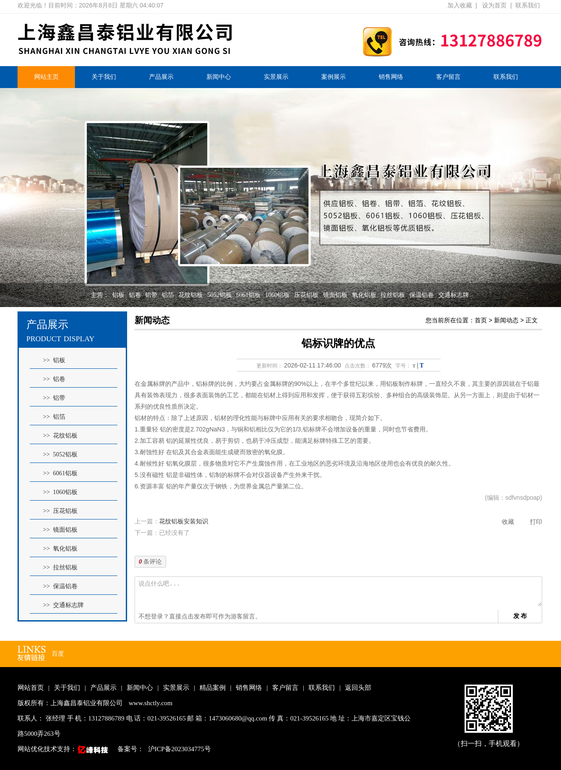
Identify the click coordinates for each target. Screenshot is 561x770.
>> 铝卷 (54, 379)
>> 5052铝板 (60, 454)
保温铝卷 (421, 295)
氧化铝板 (364, 295)
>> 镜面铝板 (60, 529)
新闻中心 (218, 77)
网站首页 (31, 687)
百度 (58, 653)
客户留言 (448, 77)
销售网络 (391, 77)
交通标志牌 (453, 295)
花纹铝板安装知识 (183, 521)
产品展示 (161, 77)
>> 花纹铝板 (60, 435)
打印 (536, 521)
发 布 (520, 615)
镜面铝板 (335, 295)
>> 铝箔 (54, 416)
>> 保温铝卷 (60, 586)
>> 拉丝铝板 (60, 567)
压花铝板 (306, 295)
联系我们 (527, 5)
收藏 (508, 521)
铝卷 (135, 295)
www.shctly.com (151, 702)
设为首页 (494, 5)
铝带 (151, 295)
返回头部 (358, 687)
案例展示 (333, 77)
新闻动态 (506, 320)
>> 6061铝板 (60, 473)
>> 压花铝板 (60, 511)
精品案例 (212, 687)
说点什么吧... (340, 593)
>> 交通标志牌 (63, 605)
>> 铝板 (54, 360)
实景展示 (276, 77)
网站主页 (46, 77)
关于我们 (104, 77)
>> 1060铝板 (60, 492)
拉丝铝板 (392, 295)
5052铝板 (219, 295)
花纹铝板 (190, 295)
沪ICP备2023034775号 (179, 748)
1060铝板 (277, 295)
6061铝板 (248, 295)
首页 (481, 320)
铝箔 (168, 295)
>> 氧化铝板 (60, 548)
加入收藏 (459, 5)
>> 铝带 (54, 398)
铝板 (118, 295)
